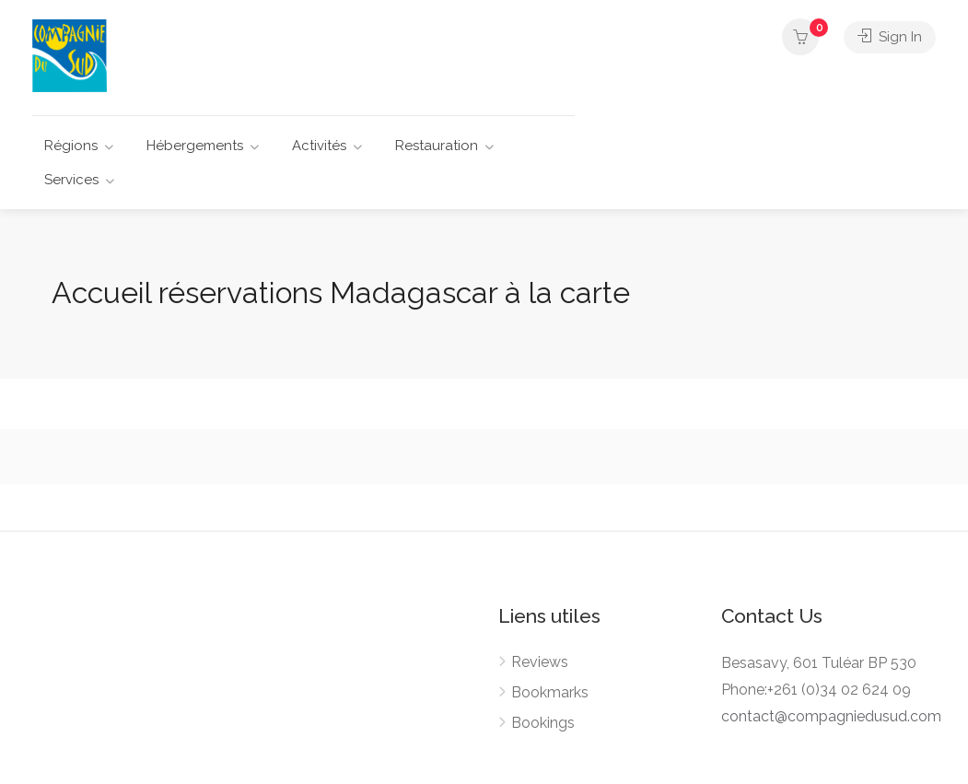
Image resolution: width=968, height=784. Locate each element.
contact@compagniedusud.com (831, 716)
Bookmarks (550, 692)
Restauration (436, 145)
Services (71, 179)
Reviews (539, 662)
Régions (71, 145)
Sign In (889, 37)
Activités (319, 145)
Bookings (543, 722)
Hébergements (194, 145)
